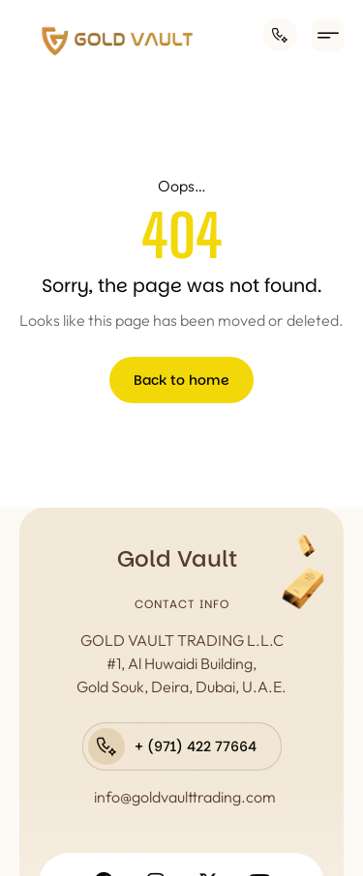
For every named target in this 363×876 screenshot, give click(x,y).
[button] (328, 35)
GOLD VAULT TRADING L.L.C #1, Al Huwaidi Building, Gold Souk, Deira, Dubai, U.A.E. (181, 663)
